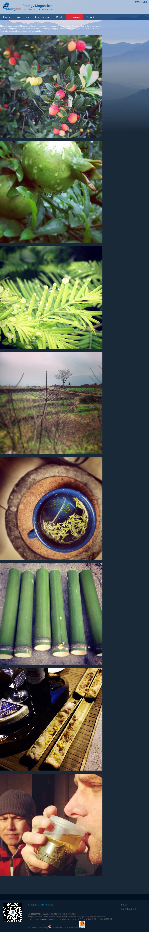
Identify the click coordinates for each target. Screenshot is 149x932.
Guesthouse (42, 17)
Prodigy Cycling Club (47, 919)
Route (59, 17)
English (143, 2)
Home (7, 17)
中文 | (137, 2)
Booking (75, 17)
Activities (23, 17)
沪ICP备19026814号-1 (37, 927)
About (90, 17)
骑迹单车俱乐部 (129, 909)
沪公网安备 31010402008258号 (65, 927)
